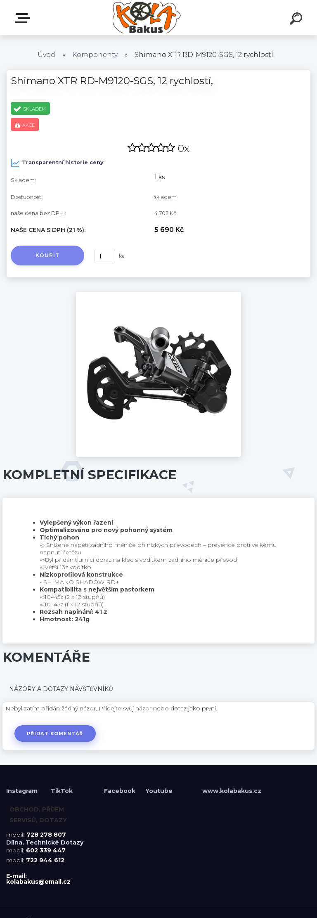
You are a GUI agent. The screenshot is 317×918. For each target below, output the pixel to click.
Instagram (22, 791)
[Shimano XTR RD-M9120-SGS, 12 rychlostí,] (158, 294)
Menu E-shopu (24, 18)
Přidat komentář (55, 733)
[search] (297, 19)
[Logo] (146, 17)
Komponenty (95, 55)
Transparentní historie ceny (57, 163)
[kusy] (105, 256)
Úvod (46, 55)
